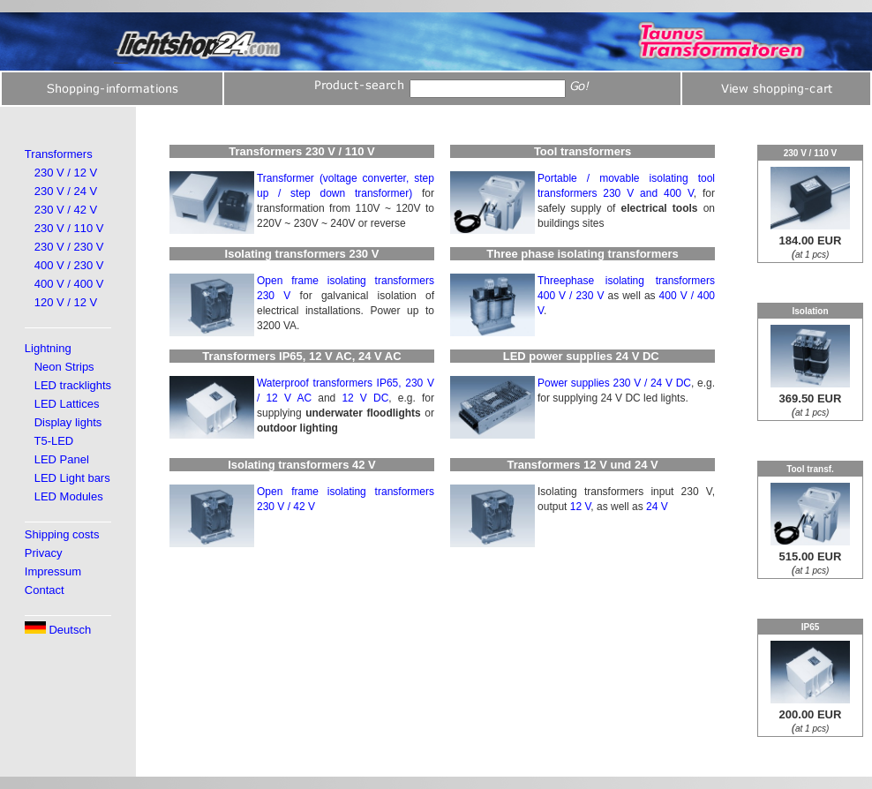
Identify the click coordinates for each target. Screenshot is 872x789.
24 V (657, 506)
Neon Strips (64, 366)
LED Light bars (72, 478)
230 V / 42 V (66, 209)
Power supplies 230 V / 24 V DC (614, 383)
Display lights (68, 422)
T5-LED (53, 440)
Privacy (44, 553)
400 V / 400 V (69, 283)
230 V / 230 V (69, 246)
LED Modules (68, 496)
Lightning (48, 348)
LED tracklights (72, 385)
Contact (44, 590)
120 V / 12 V (66, 302)
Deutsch (58, 629)
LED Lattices (67, 403)
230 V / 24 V (66, 191)
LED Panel (61, 459)
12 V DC (365, 398)
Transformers (59, 154)
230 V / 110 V (69, 228)
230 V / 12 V (66, 172)
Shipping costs (62, 534)
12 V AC (289, 398)
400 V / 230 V (69, 265)
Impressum (53, 571)
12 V (580, 506)
